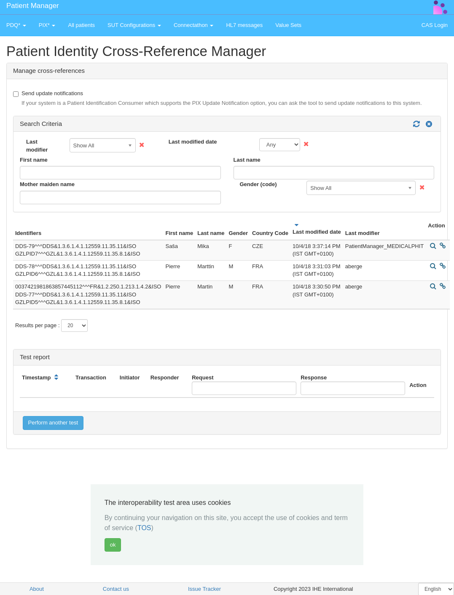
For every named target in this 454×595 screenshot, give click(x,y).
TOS (144, 527)
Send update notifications (217, 98)
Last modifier (37, 146)
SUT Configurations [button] (134, 25)
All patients (81, 25)
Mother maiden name (47, 184)
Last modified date (193, 142)
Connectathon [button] (194, 25)
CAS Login (435, 25)
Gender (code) (258, 184)
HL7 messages (244, 25)
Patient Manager (32, 6)
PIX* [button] (47, 25)
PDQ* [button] (16, 25)
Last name (247, 160)
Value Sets (288, 25)
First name (34, 160)
